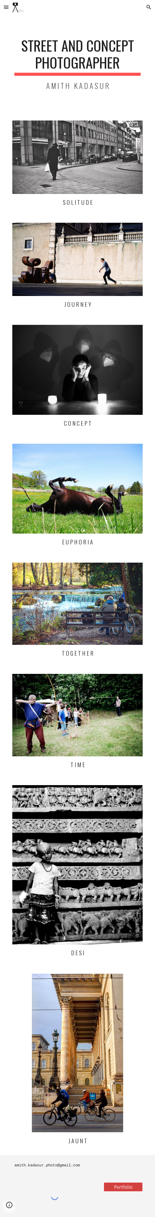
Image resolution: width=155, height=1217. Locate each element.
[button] (6, 7)
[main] (77, 64)
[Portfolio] (123, 1186)
